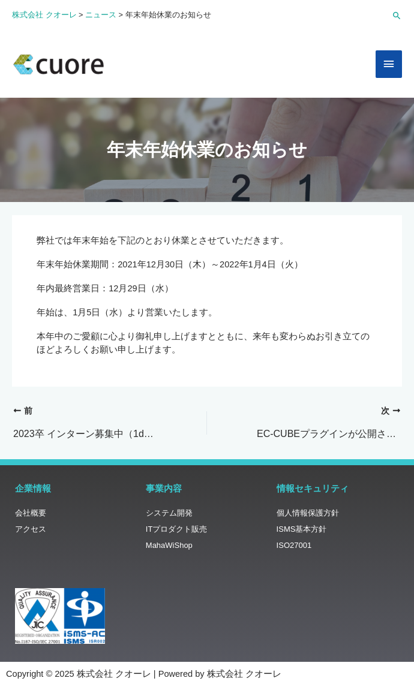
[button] (397, 15)
